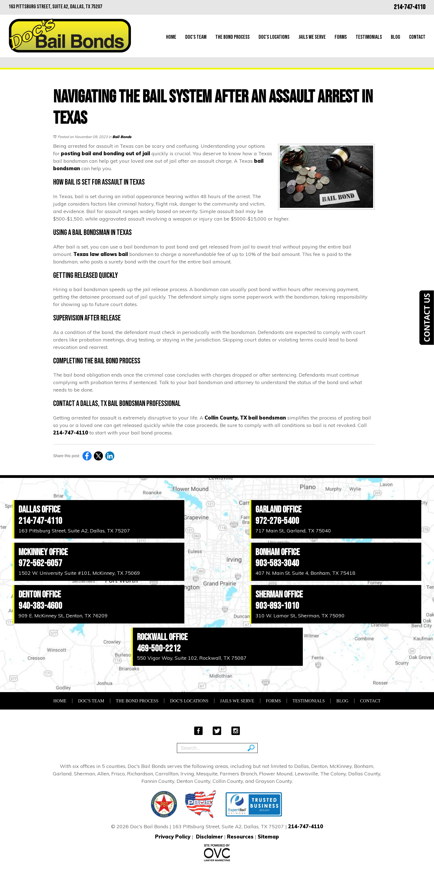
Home (171, 37)
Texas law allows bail (100, 254)
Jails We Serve (312, 37)
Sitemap (268, 837)
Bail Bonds (121, 136)
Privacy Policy (172, 837)
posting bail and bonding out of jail (105, 153)
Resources (240, 837)
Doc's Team (195, 37)
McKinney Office (43, 552)
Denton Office (40, 594)
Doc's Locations (274, 37)
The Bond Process (232, 37)
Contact (417, 37)
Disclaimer (209, 837)
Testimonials (369, 37)
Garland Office (278, 509)
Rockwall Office (162, 637)
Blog (395, 37)
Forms (341, 37)
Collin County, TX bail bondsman (245, 418)
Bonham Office (277, 552)
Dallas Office (39, 509)
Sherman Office (279, 594)
